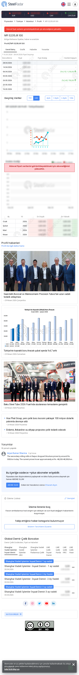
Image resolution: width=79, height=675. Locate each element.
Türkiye (19, 21)
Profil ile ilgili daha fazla (12, 246)
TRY (30, 98)
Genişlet (70, 498)
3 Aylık (56, 98)
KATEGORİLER (13, 614)
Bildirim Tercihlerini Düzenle (39, 526)
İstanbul (30, 21)
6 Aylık (64, 98)
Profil (39, 21)
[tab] (11, 550)
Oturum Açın (51, 485)
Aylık (48, 98)
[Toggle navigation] (75, 4)
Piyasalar (8, 21)
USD (36, 98)
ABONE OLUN (13, 485)
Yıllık (71, 98)
